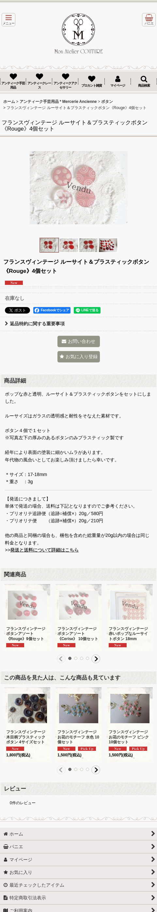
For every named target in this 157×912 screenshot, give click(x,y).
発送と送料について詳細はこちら (44, 550)
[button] (8, 19)
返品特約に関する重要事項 (35, 323)
